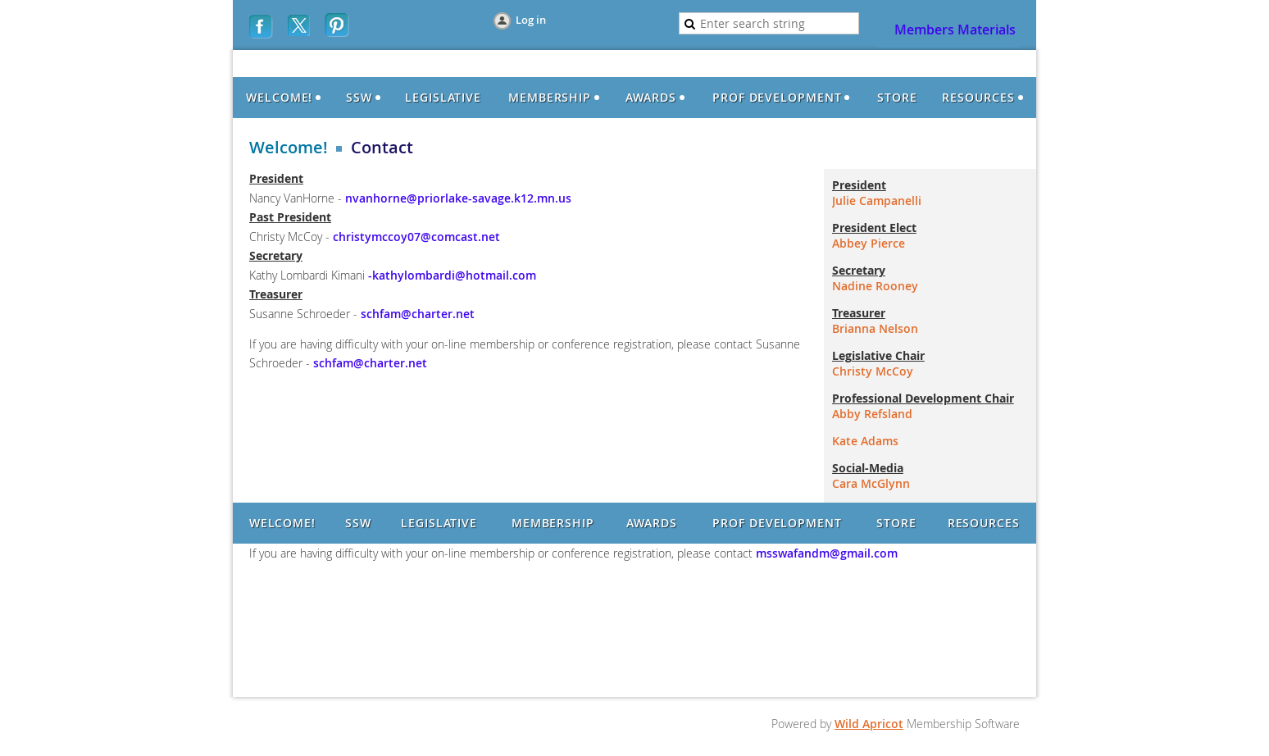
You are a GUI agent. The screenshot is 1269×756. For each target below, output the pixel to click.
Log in (531, 19)
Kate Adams (865, 441)
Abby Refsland (872, 413)
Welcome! (288, 147)
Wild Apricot (869, 723)
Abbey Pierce (868, 243)
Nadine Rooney (875, 286)
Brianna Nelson (875, 328)
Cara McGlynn (871, 483)
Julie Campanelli (876, 200)
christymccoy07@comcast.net (416, 236)
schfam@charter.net (418, 313)
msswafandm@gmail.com (825, 553)
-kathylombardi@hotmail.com (450, 275)
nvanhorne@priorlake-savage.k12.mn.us (458, 198)
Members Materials (955, 29)
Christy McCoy (872, 371)
